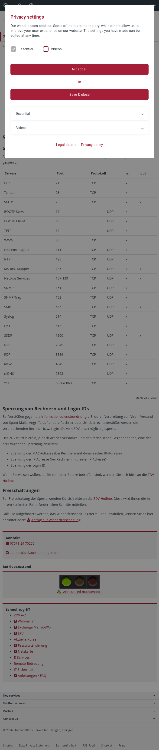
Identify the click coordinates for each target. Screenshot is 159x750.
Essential (26, 49)
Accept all (79, 69)
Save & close (79, 94)
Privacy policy (92, 145)
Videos (56, 49)
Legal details (66, 145)
